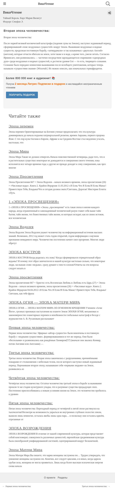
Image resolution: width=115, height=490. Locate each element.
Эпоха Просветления (26, 176)
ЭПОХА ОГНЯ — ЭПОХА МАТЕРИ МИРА (44, 302)
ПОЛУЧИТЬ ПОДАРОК (22, 95)
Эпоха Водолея (21, 227)
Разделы (62, 477)
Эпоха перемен (21, 126)
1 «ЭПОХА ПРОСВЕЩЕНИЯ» (34, 202)
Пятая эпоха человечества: (31, 403)
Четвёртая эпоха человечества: (34, 378)
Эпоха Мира (19, 151)
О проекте (49, 477)
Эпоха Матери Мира (25, 450)
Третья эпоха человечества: (31, 353)
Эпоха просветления (25, 277)
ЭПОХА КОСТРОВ (24, 252)
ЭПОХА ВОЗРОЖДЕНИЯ (30, 428)
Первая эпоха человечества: (32, 327)
